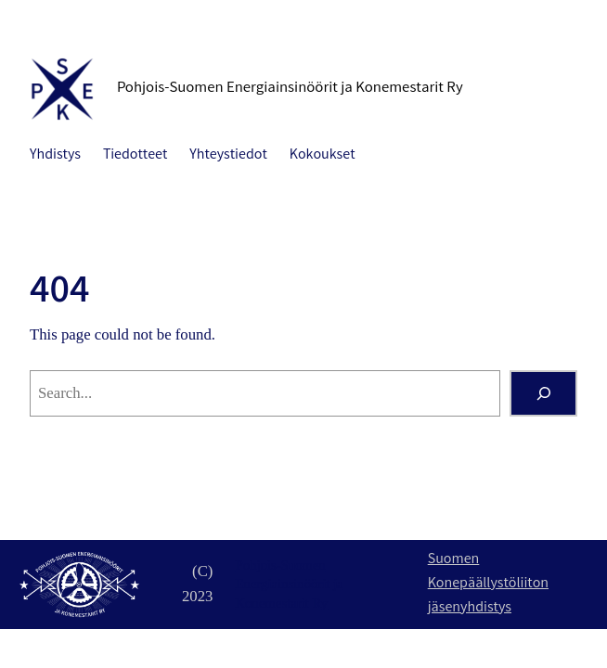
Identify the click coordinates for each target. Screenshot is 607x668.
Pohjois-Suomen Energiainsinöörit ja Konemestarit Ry (290, 88)
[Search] (543, 393)
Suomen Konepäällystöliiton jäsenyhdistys (488, 583)
